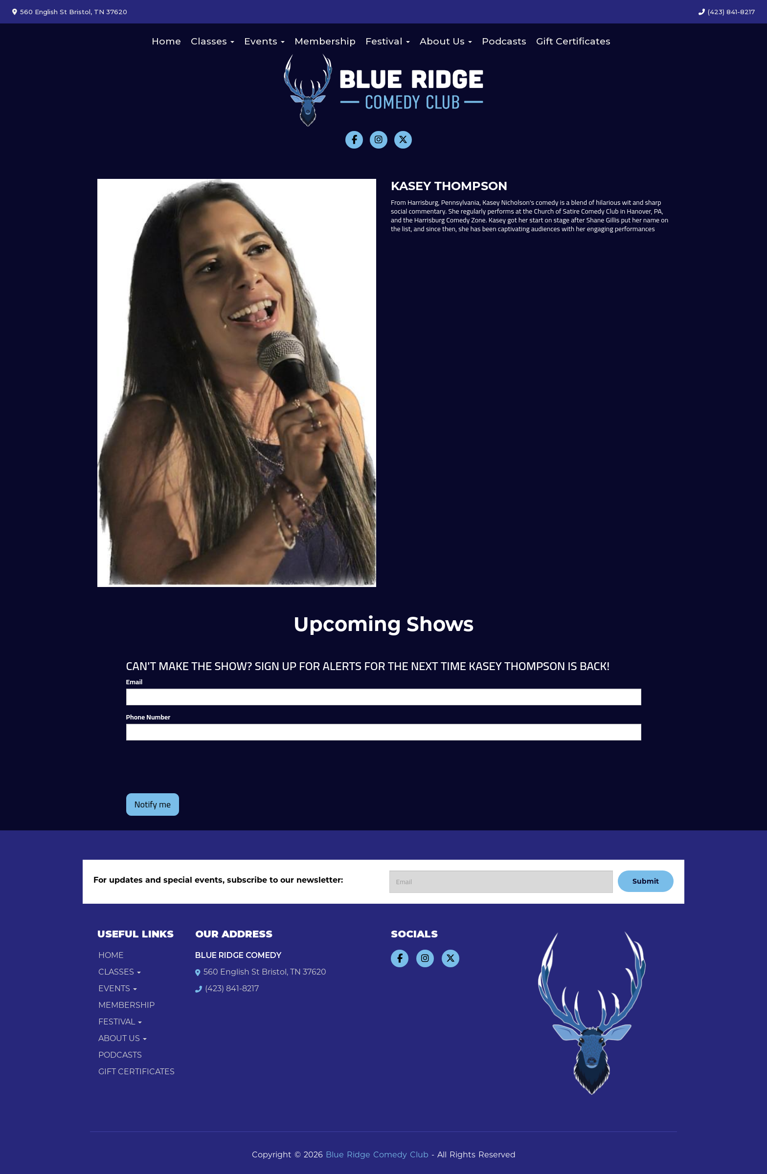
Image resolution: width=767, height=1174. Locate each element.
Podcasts (504, 41)
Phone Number (148, 717)
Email (134, 681)
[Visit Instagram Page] (378, 140)
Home (166, 41)
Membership (325, 41)
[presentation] (200, 767)
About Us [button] (446, 41)
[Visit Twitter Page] (403, 140)
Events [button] (264, 41)
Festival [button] (387, 41)
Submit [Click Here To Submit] (645, 881)
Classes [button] (212, 41)
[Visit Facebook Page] (354, 140)
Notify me (153, 804)
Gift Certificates (573, 41)
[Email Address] (501, 881)
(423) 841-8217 (731, 12)
